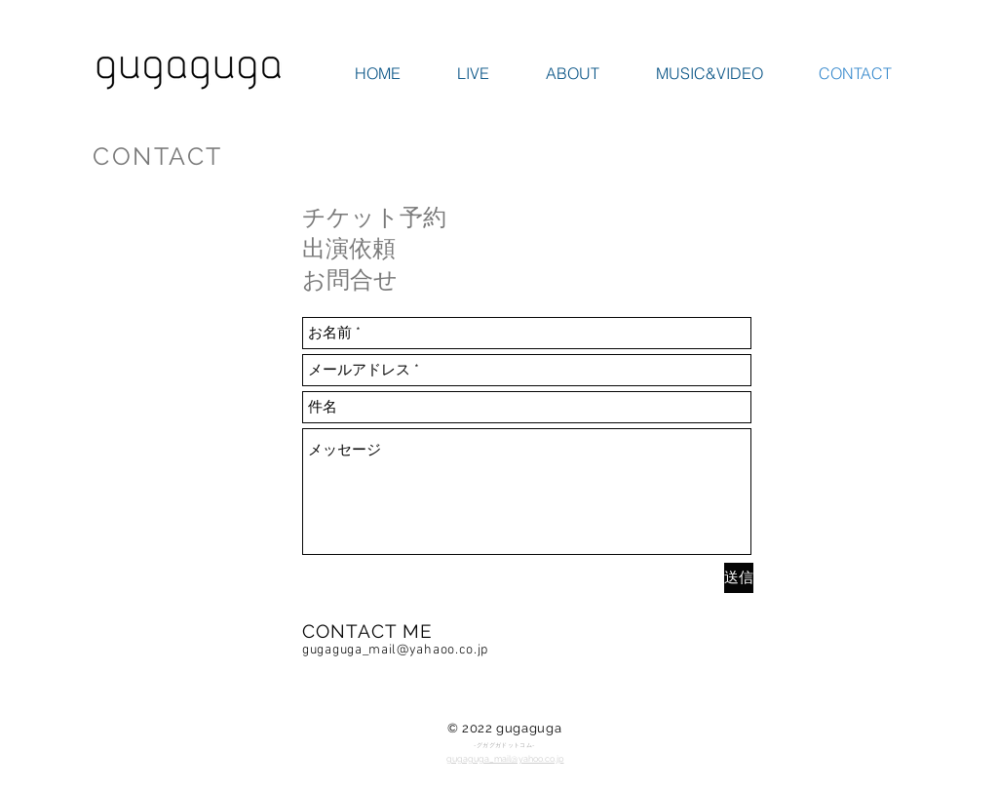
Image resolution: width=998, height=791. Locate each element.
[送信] (738, 578)
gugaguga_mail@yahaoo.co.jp (395, 650)
